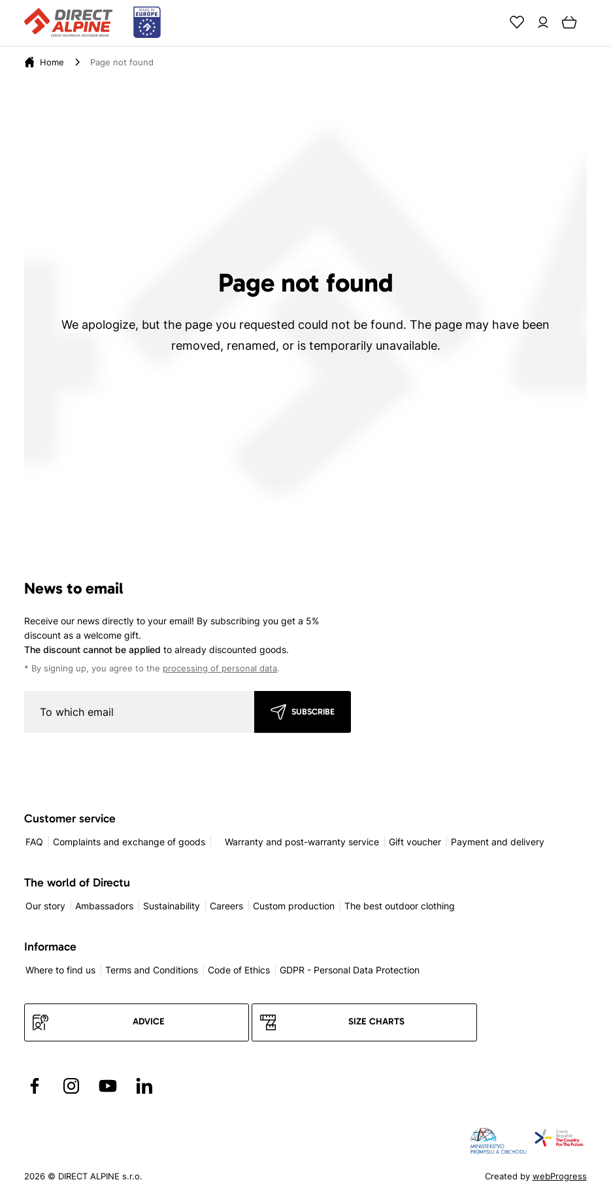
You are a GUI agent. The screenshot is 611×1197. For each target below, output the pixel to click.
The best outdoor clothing (399, 905)
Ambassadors (104, 905)
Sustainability (171, 905)
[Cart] (569, 22)
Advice (149, 1021)
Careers (226, 905)
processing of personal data (220, 668)
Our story (45, 905)
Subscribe (313, 712)
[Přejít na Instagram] (71, 1085)
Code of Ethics (239, 969)
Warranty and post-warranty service (302, 841)
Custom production (294, 905)
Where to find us (60, 969)
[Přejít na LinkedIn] (144, 1085)
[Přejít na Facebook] (34, 1085)
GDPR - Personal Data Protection (350, 969)
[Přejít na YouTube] (107, 1085)
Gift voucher (415, 841)
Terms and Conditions (151, 969)
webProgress (560, 1176)
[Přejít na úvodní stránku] (92, 23)
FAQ (34, 841)
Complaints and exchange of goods (129, 841)
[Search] (491, 22)
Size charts (376, 1021)
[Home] (52, 62)
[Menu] (595, 22)
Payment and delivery (497, 841)
